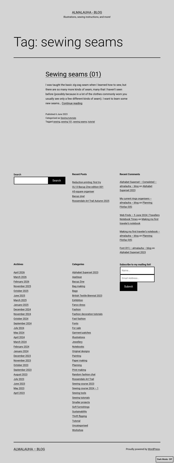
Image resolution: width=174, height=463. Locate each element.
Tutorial (76, 420)
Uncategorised (80, 425)
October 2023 (21, 365)
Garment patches (81, 332)
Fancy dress (78, 304)
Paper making (79, 360)
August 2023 (20, 374)
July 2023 (19, 379)
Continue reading (72, 103)
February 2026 (21, 281)
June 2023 (19, 383)
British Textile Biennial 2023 (87, 295)
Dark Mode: (164, 459)
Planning (77, 365)
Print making (79, 369)
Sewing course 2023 (83, 383)
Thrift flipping (79, 416)
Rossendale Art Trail (83, 379)
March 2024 (20, 341)
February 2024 (21, 346)
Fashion (76, 309)
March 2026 (20, 277)
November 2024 (22, 314)
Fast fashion (79, 318)
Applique (77, 277)
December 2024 (22, 309)
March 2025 (20, 300)
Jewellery (77, 341)
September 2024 (23, 323)
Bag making (78, 286)
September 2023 (23, 369)
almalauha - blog (87, 12)
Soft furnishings (80, 406)
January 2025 (21, 304)
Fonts (75, 323)
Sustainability (79, 411)
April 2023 (19, 392)
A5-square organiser (83, 191)
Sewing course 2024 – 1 (85, 388)
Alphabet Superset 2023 (133, 252)
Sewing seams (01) (73, 74)
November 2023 (22, 360)
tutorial (91, 121)
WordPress (154, 449)
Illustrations (78, 337)
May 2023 (19, 388)
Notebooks (78, 346)
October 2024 (21, 318)
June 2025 (19, 295)
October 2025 (21, 290)
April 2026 (19, 272)
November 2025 (22, 286)
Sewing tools (79, 392)
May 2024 (19, 332)
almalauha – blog (29, 449)
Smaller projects (81, 402)
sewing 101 (66, 121)
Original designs (81, 351)
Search (17, 174)
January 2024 (21, 351)
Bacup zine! (78, 196)
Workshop (77, 430)
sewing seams (80, 121)
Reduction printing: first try (86, 182)
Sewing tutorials (68, 118)
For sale (76, 328)
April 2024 (19, 337)
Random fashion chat (83, 374)
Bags (75, 290)
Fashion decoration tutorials (87, 314)
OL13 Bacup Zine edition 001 (87, 186)
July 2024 (19, 328)
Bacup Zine (78, 281)
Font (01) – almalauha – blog (135, 248)
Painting (76, 355)
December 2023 (22, 355)
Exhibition (77, 300)
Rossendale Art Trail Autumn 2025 (90, 200)
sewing (56, 121)
